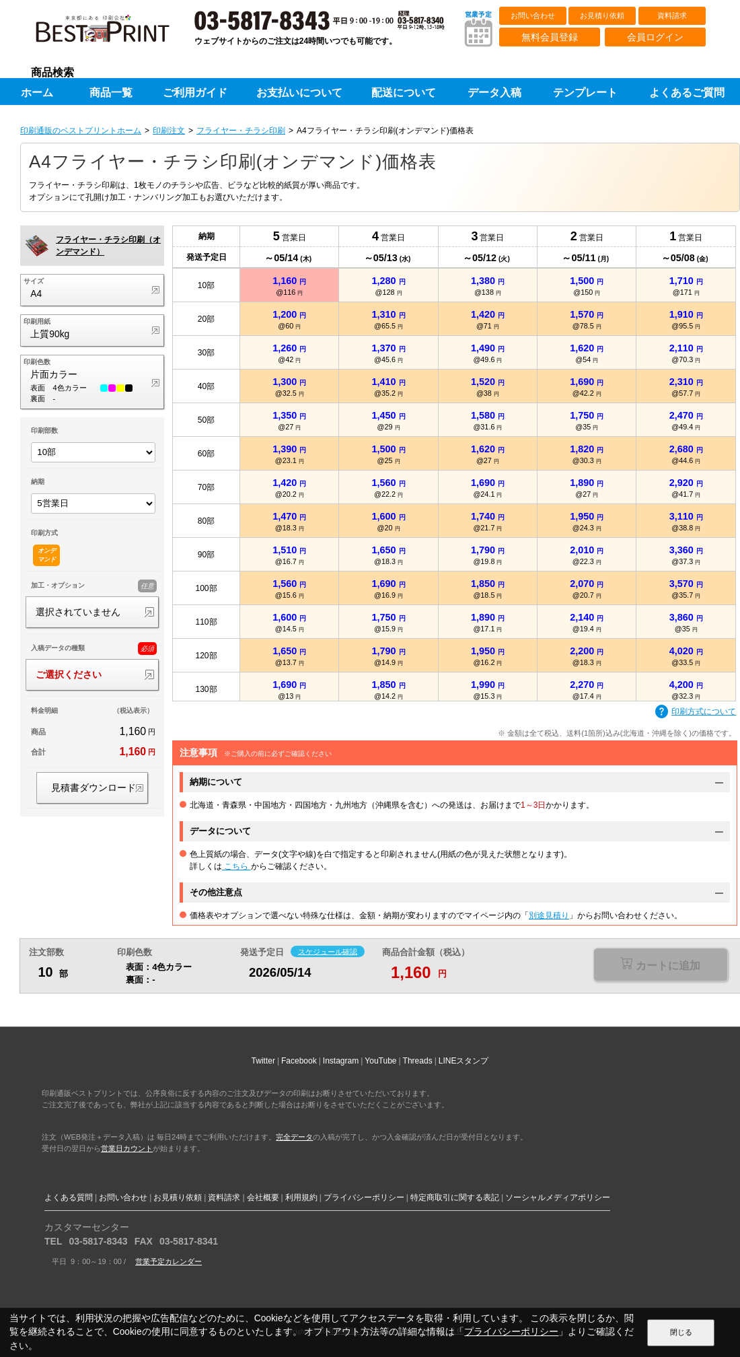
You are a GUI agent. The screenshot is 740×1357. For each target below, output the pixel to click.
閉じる (681, 1332)
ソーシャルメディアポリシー (557, 1197)
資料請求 (672, 15)
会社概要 (263, 1197)
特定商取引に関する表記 (454, 1197)
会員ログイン (655, 37)
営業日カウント (127, 1148)
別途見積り (549, 915)
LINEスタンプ (464, 1061)
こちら (236, 866)
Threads (418, 1061)
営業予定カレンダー (168, 1261)
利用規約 (301, 1197)
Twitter (263, 1061)
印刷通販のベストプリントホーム (80, 130)
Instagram (341, 1061)
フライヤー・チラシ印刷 (240, 130)
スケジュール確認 (327, 951)
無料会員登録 (549, 37)
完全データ (294, 1137)
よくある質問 (68, 1197)
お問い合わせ (533, 15)
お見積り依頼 (602, 15)
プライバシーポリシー (364, 1197)
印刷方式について (695, 712)
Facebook (299, 1061)
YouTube (380, 1061)
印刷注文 (169, 130)
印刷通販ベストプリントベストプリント (114, 33)
